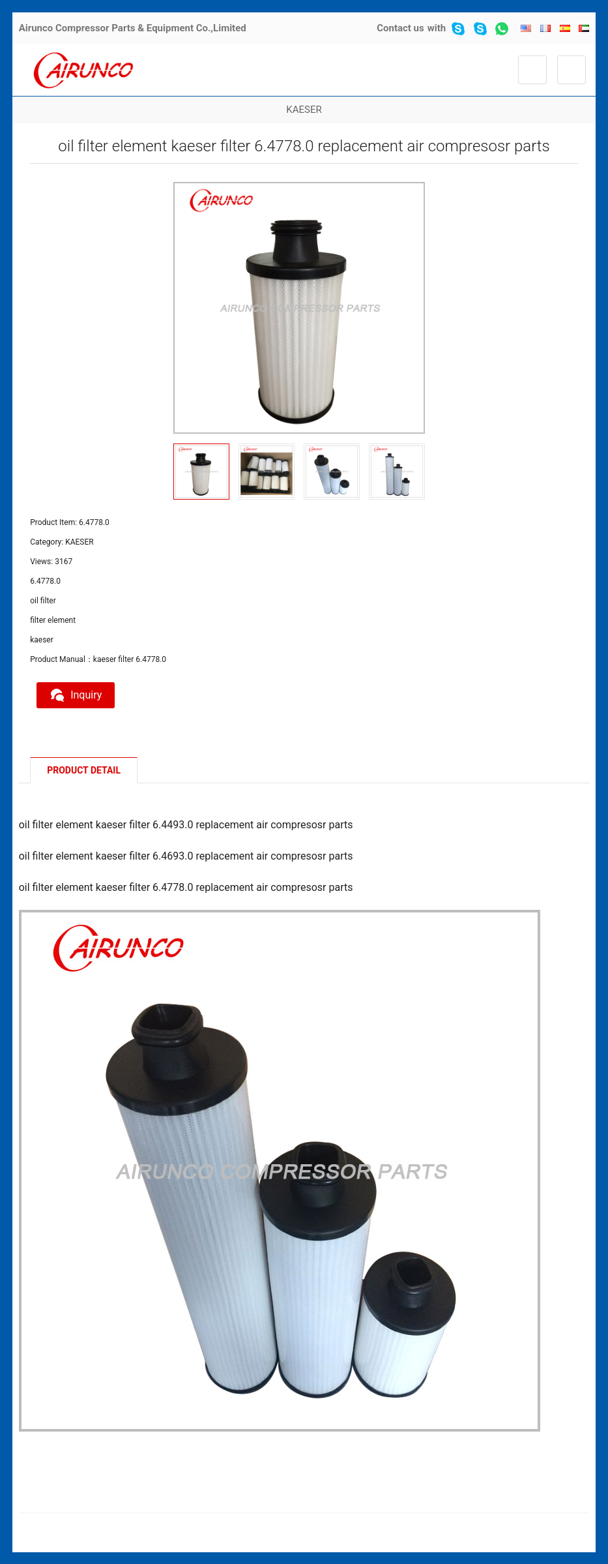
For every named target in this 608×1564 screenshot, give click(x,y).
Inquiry (76, 695)
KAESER (303, 109)
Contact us (400, 28)
